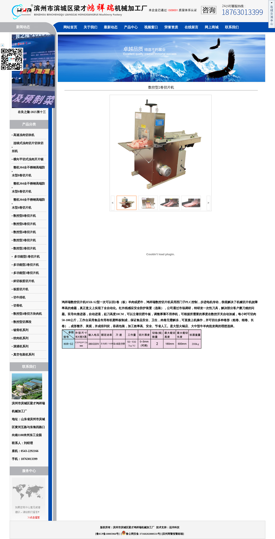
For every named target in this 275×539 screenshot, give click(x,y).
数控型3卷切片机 (24, 240)
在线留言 (191, 27)
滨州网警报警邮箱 (172, 533)
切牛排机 (19, 297)
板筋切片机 (20, 289)
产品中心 (131, 27)
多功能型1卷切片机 (26, 256)
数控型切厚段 (22, 322)
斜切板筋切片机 (23, 281)
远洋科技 (174, 527)
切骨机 (17, 305)
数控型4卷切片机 (24, 232)
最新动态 (111, 27)
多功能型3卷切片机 (26, 273)
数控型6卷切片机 (24, 224)
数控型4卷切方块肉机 (27, 313)
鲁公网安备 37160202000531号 (141, 533)
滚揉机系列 (20, 346)
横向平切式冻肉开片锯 (28, 159)
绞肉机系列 (20, 338)
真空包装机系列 (23, 354)
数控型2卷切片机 (24, 248)
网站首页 (70, 27)
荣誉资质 (171, 27)
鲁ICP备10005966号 (107, 533)
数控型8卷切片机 (24, 215)
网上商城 (211, 27)
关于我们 (90, 27)
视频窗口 (151, 27)
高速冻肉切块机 (23, 135)
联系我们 (232, 27)
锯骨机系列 (20, 330)
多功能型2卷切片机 (26, 264)
